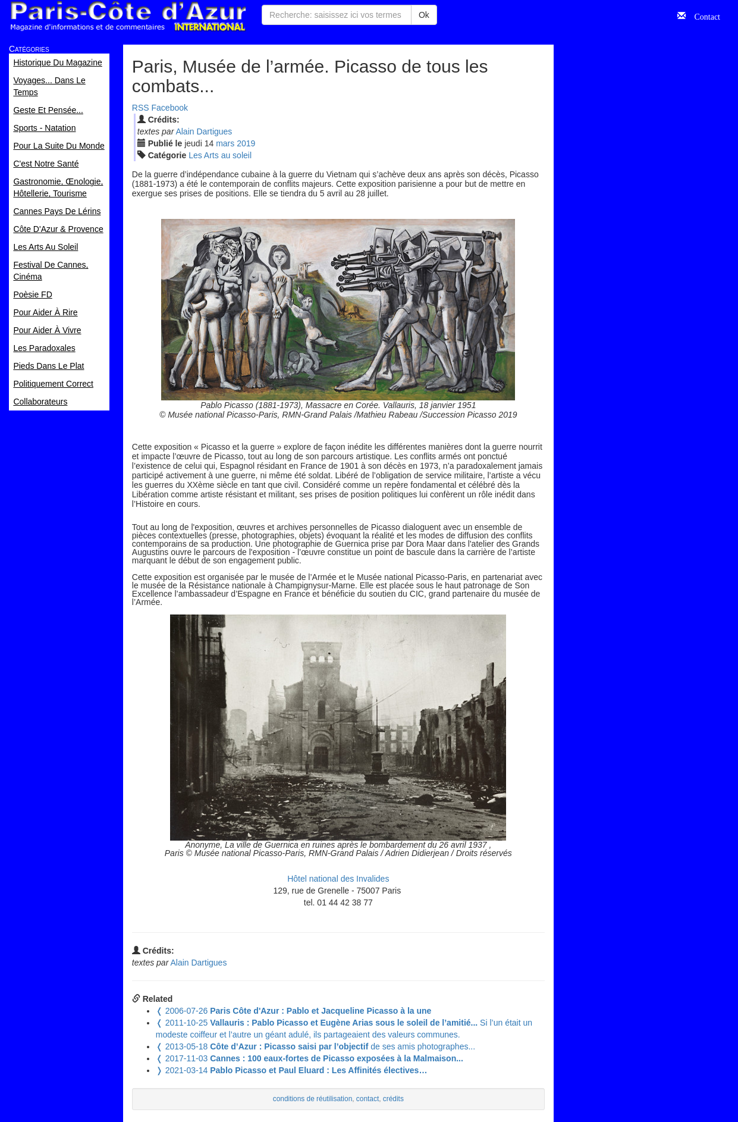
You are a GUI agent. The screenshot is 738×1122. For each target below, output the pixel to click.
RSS (140, 107)
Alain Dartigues (203, 131)
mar (225, 143)
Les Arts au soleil (220, 155)
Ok (424, 15)
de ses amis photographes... (315, 1046)
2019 (246, 143)
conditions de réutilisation (313, 1099)
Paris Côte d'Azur (128, 16)
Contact (703, 15)
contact (367, 1099)
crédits (393, 1099)
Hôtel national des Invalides (338, 878)
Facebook (170, 107)
